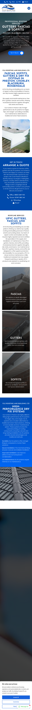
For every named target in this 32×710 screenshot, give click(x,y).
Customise (16, 702)
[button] (28, 8)
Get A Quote (17, 53)
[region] (16, 695)
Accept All (16, 697)
